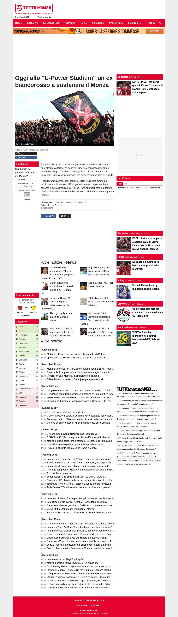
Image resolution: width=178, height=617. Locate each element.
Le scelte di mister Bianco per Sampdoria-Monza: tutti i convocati (80, 498)
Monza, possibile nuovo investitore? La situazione (73, 563)
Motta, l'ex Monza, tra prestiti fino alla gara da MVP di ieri (76, 354)
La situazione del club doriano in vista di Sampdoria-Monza (77, 587)
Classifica (21, 321)
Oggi (120, 184)
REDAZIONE (81, 605)
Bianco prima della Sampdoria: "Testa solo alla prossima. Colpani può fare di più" (89, 534)
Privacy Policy (97, 600)
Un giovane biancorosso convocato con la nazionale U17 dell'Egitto (82, 390)
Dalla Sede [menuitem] (98, 23)
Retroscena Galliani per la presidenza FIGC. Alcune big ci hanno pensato (85, 584)
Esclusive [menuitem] (32, 23)
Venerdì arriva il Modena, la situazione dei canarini (73, 376)
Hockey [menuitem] (151, 23)
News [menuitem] (84, 23)
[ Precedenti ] (26, 315)
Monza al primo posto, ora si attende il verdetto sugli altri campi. (80, 441)
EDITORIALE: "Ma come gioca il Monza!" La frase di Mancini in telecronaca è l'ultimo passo (94, 437)
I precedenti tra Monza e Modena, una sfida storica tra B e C (78, 357)
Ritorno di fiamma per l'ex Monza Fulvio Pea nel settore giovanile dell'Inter (85, 512)
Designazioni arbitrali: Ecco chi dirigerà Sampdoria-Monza (77, 537)
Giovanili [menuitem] (70, 23)
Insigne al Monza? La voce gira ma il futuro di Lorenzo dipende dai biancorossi (88, 570)
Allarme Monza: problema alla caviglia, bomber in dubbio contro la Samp (84, 530)
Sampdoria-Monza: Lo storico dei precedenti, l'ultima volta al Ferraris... (83, 541)
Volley (120, 280)
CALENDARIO (95, 605)
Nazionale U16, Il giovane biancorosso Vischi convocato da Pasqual (82, 480)
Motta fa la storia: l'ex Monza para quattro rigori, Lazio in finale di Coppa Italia (87, 369)
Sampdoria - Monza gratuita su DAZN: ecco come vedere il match (100, 332)
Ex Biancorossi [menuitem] (51, 23)
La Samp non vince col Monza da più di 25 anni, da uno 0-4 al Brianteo (84, 580)
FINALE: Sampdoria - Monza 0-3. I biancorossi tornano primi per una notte (85, 469)
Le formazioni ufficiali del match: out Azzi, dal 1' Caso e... (76, 476)
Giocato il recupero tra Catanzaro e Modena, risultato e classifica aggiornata (86, 548)
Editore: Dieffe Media (89, 610)
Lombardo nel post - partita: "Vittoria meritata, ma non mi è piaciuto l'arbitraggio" (88, 459)
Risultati (27, 200)
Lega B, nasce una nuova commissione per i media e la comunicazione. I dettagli (89, 545)
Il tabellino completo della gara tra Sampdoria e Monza (101, 301)
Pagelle (121, 257)
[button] (27, 194)
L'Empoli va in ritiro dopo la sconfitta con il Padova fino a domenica (81, 573)
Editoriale (122, 77)
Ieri (125, 184)
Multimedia (123, 327)
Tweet (65, 216)
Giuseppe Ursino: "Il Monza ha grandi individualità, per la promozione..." (84, 419)
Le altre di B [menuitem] (135, 23)
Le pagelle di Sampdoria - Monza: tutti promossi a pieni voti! (78, 466)
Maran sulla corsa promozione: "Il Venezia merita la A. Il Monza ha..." (83, 397)
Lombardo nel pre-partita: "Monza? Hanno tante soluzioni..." (78, 502)
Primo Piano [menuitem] (116, 23)
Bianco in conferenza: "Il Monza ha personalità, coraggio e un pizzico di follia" (87, 462)
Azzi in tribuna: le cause (59, 473)
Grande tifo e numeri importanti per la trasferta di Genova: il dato (80, 523)
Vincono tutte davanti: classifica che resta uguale (72, 434)
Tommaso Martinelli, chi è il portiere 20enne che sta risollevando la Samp (85, 484)
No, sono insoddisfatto (27, 190)
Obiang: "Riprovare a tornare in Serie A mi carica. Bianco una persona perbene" (88, 577)
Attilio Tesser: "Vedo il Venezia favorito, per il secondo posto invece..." (62, 332)
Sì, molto (21, 179)
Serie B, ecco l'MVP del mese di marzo (67, 412)
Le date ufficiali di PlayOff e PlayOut (65, 559)
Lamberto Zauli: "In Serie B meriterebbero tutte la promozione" (79, 527)
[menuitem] (160, 23)
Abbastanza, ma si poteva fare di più (25, 184)
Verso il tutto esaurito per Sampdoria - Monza (70, 509)
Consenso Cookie (82, 600)
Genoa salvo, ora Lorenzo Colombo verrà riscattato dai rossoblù (80, 415)
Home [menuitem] (18, 23)
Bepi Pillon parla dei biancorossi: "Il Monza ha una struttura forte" (99, 271)
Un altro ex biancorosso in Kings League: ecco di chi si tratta (78, 423)
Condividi (49, 216)
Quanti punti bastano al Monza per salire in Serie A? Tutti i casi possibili (84, 401)
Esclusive (122, 233)
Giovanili (122, 304)
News (51, 202)
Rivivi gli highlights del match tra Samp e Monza (60, 317)
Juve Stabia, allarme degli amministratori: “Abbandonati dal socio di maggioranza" (89, 566)
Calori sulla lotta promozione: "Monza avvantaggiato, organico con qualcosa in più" (90, 372)
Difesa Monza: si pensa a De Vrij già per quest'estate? (75, 379)
